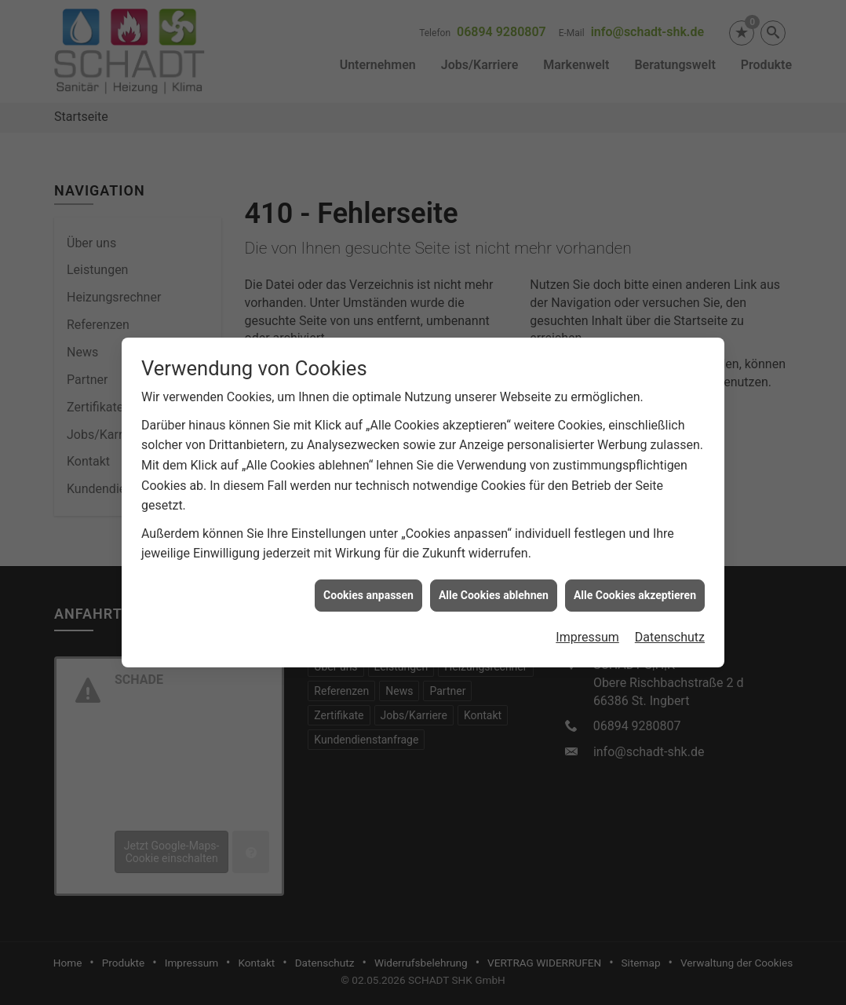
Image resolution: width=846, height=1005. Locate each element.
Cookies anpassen (368, 586)
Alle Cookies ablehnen (494, 586)
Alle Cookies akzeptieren (635, 586)
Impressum (587, 629)
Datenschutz (670, 629)
